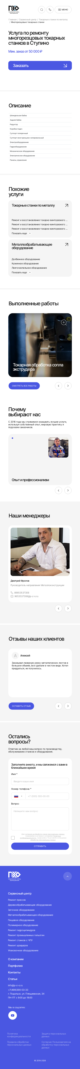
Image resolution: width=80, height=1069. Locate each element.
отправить (40, 846)
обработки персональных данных (42, 840)
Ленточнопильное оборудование (29, 267)
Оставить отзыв (21, 706)
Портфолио (15, 966)
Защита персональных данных (54, 1035)
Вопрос (15, 803)
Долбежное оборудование (26, 259)
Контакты (14, 972)
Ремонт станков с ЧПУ (20, 940)
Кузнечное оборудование (25, 263)
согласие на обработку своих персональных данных (44, 834)
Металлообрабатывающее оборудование (40, 246)
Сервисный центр (19, 893)
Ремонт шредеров (18, 945)
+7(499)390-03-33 (18, 989)
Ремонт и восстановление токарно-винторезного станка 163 (44, 220)
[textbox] (14, 796)
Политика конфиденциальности (19, 1035)
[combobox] (18, 796)
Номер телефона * (21, 789)
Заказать (40, 65)
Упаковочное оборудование (23, 950)
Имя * (14, 774)
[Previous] (58, 385)
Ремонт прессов (17, 900)
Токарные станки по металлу (40, 205)
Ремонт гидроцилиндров (21, 930)
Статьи (12, 979)
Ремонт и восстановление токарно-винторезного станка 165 (44, 224)
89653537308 (20, 592)
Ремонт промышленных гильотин (26, 935)
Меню (63, 9)
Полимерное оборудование (23, 925)
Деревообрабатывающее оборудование (30, 904)
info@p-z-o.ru (15, 985)
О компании (16, 959)
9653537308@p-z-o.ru (24, 596)
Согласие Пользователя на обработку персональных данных (56, 1045)
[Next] (68, 385)
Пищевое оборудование (21, 920)
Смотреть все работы (24, 386)
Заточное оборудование (21, 909)
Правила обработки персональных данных (19, 1043)
